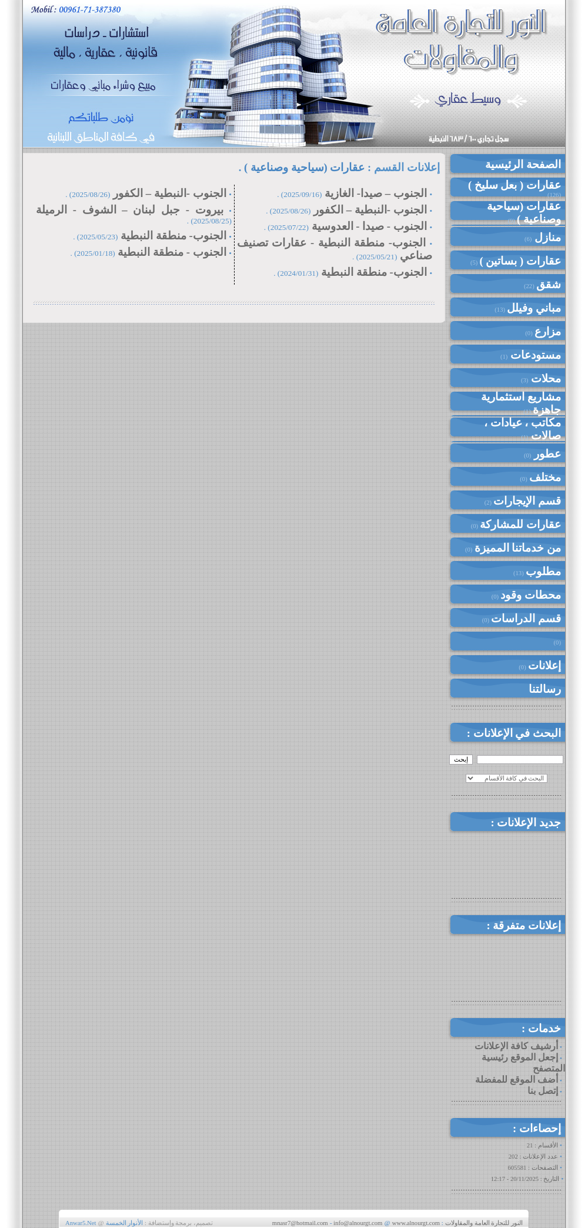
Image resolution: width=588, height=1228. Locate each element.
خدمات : (541, 1028)
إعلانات (544, 665)
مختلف (545, 477)
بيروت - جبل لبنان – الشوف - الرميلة (129, 209)
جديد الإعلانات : (525, 822)
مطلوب (543, 571)
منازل (546, 237)
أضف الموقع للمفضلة (516, 1079)
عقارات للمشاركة (520, 524)
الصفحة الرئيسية (523, 164)
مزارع (547, 331)
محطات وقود (530, 595)
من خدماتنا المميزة (518, 548)
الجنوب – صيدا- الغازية (376, 193)
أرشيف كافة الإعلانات (516, 1046)
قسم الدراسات (526, 618)
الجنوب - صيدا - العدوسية (369, 226)
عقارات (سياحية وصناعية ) (524, 212)
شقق (548, 284)
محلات (544, 378)
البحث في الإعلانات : (514, 733)
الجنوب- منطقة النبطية (372, 272)
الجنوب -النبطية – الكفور (370, 209)
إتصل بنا (542, 1091)
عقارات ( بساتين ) (520, 261)
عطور (546, 454)
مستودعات (534, 355)
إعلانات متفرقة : (523, 925)
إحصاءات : (537, 1128)
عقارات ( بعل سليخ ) (514, 185)
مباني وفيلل (534, 308)
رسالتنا (545, 689)
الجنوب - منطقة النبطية (172, 252)
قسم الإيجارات (527, 501)
